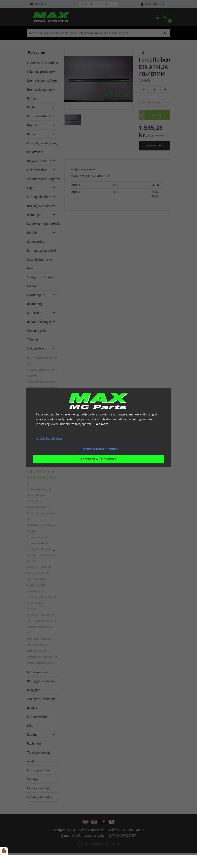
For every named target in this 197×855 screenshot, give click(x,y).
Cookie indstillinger (49, 438)
